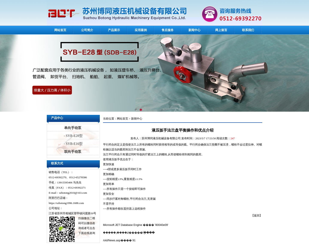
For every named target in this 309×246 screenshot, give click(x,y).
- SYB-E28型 (73, 136)
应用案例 (141, 30)
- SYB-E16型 (73, 144)
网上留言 (221, 30)
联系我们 (248, 30)
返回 (256, 215)
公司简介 (87, 30)
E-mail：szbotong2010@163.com (68, 192)
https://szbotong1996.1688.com (66, 203)
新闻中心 (194, 30)
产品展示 (114, 30)
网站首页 (60, 30)
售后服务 (168, 30)
